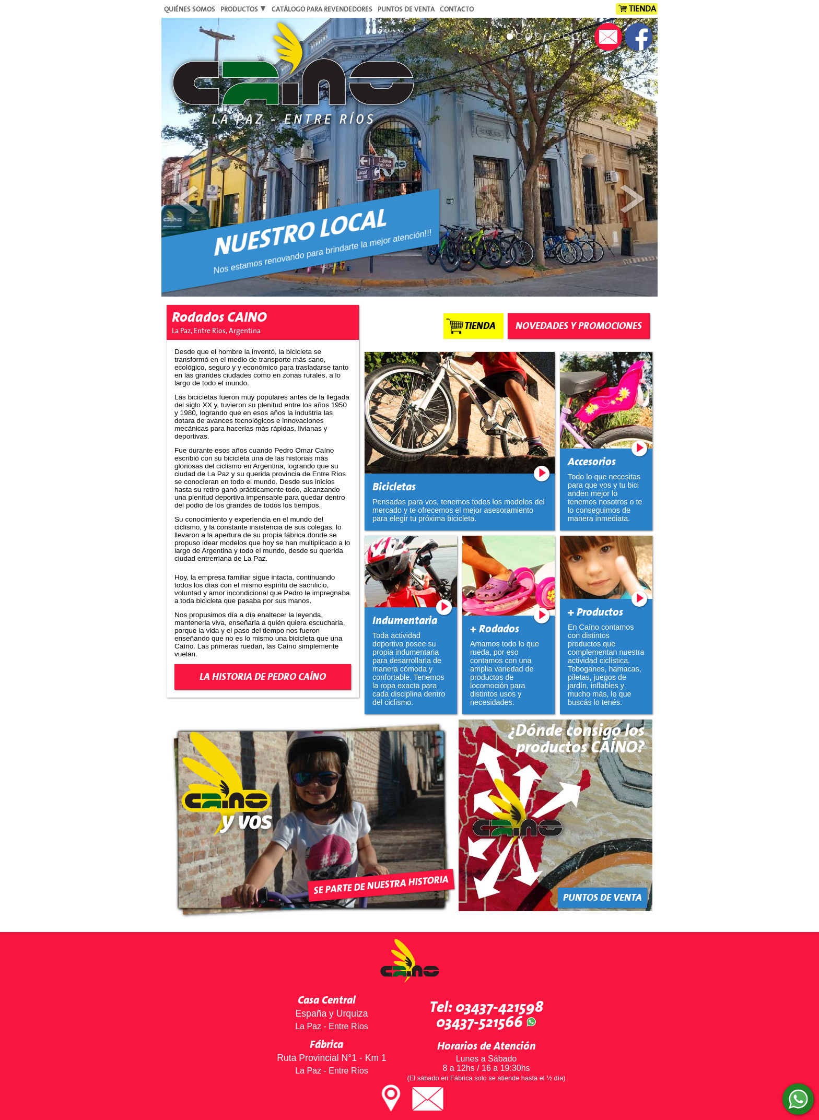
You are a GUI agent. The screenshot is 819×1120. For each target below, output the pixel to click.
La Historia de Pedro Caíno (263, 677)
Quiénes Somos (189, 9)
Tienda (642, 9)
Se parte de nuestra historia (381, 885)
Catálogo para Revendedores (322, 9)
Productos (243, 9)
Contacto (457, 9)
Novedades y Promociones (579, 326)
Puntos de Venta (406, 9)
